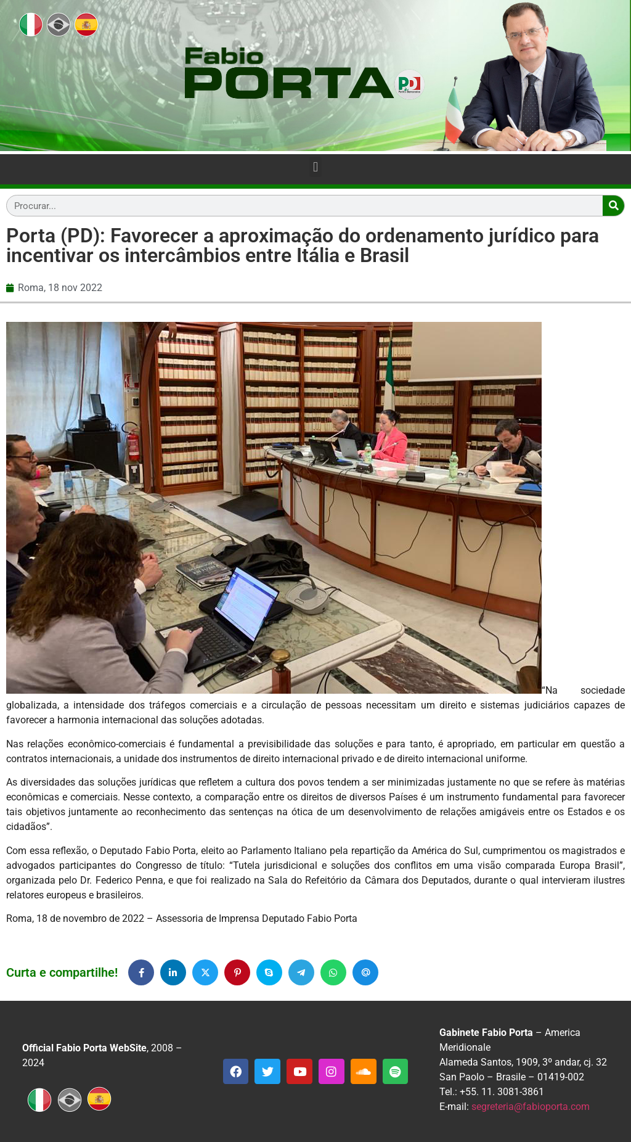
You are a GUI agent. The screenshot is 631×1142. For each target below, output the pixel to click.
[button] (315, 167)
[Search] (613, 205)
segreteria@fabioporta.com (530, 1106)
